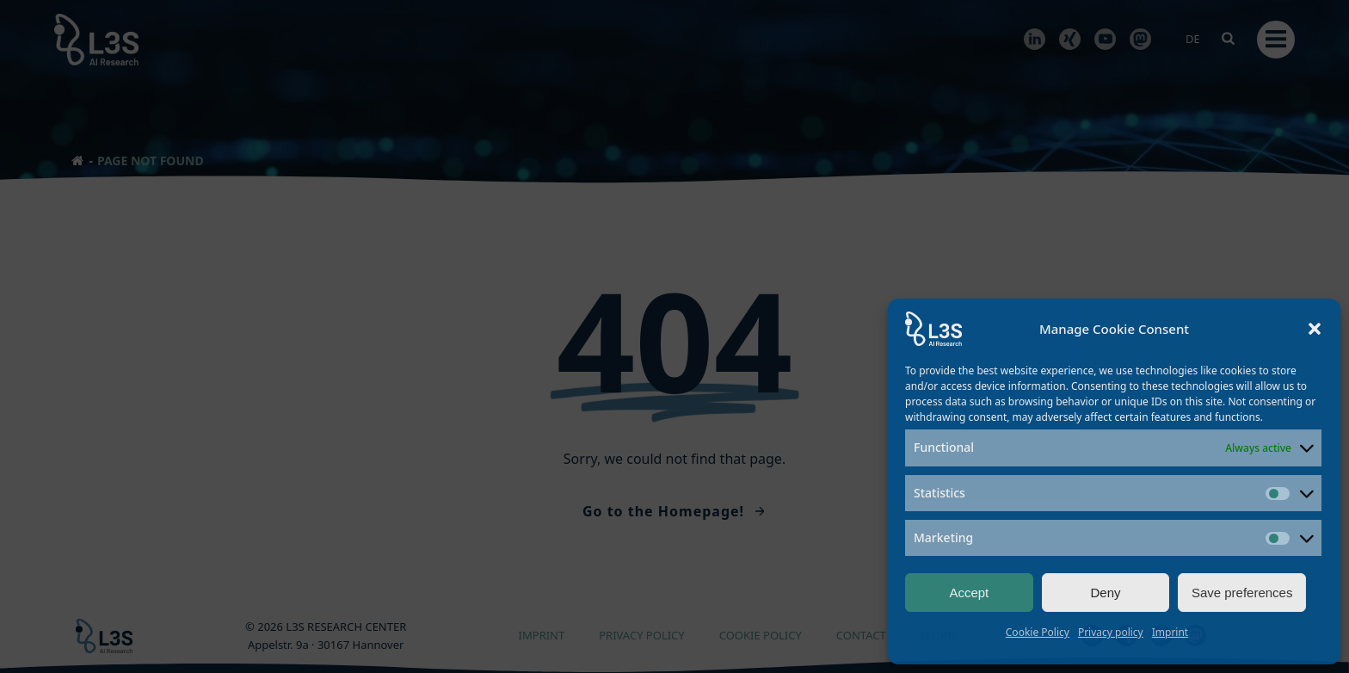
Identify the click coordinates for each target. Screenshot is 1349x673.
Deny (1105, 592)
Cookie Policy (1037, 632)
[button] (1314, 328)
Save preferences (1242, 592)
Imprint (1170, 632)
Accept (969, 592)
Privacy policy (1110, 632)
